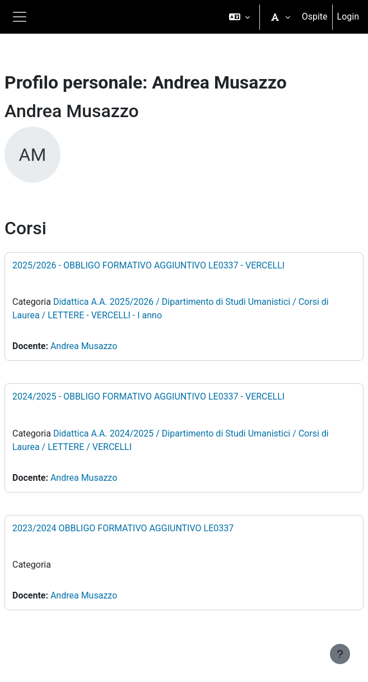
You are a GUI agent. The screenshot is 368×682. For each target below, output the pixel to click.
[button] (239, 17)
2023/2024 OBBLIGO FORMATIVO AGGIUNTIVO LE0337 (123, 528)
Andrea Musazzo (83, 346)
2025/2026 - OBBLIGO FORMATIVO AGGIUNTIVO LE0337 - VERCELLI (148, 265)
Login (348, 16)
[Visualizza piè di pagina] (340, 654)
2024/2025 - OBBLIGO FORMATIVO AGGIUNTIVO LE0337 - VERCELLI (148, 396)
